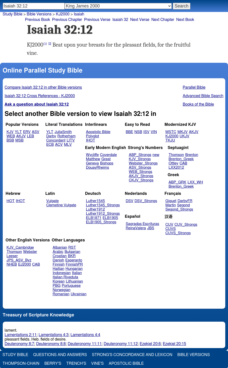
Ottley (173, 163)
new (156, 155)
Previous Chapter (67, 20)
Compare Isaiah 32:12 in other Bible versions (43, 87)
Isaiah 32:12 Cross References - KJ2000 (40, 96)
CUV (169, 224)
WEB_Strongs (140, 172)
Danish (58, 260)
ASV (35, 132)
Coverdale (108, 155)
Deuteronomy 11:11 (85, 344)
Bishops (106, 163)
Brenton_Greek (181, 159)
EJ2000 (24, 264)
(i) (45, 44)
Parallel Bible (194, 87)
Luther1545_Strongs (103, 205)
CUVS (171, 229)
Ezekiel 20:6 (150, 344)
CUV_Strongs (185, 224)
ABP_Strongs (140, 155)
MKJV (182, 132)
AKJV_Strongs (141, 176)
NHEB (11, 264)
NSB (138, 132)
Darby (51, 136)
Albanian (60, 247)
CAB (183, 163)
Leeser (12, 256)
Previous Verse (97, 20)
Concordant (55, 140)
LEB (30, 136)
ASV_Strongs (140, 167)
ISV (146, 132)
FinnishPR (74, 264)
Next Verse (139, 20)
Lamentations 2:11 (21, 335)
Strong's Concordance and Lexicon (132, 355)
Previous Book (37, 20)
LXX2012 (176, 167)
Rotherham (66, 136)
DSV (129, 201)
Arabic (58, 252)
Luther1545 (95, 201)
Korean (59, 281)
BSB (10, 140)
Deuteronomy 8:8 (51, 344)
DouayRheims (97, 167)
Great (106, 159)
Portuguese (71, 286)
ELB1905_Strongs (101, 222)
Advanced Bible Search (203, 96)
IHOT (90, 140)
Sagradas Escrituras (142, 224)
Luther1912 (95, 209)
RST (72, 247)
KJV (9, 132)
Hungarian (74, 269)
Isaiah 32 (120, 20)
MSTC (171, 132)
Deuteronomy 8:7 (19, 344)
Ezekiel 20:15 (174, 344)
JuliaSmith (63, 132)
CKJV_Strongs (141, 180)
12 (49, 44)
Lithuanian (74, 281)
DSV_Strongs (145, 201)
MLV (68, 145)
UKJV (184, 136)
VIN (154, 132)
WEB (10, 136)
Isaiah (79, 14)
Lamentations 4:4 (85, 335)
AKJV (21, 136)
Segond (183, 205)
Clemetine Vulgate (61, 205)
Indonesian (62, 273)
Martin (171, 205)
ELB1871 (93, 218)
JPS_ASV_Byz (18, 260)
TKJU (170, 140)
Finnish (59, 264)
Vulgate (52, 201)
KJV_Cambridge (20, 247)
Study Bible (12, 14)
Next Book (185, 20)
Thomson (176, 155)
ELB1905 (110, 218)
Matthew (93, 159)
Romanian (61, 294)
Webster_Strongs (143, 163)
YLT (18, 132)
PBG (57, 286)
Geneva (92, 163)
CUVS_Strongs (178, 233)
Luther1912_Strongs (103, 214)
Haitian (58, 269)
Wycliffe (92, 155)
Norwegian (61, 290)
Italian (77, 273)
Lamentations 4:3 (53, 335)
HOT (10, 201)
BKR (72, 256)
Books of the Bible (198, 104)
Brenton (191, 155)
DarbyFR (184, 201)
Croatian (60, 256)
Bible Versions (39, 14)
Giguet (171, 201)
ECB (50, 145)
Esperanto (73, 260)
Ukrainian (78, 294)
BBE (129, 132)
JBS (150, 228)
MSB (19, 140)
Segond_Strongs (179, 209)
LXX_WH (195, 182)
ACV (59, 145)
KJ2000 (172, 136)
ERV (27, 132)
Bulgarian (72, 252)
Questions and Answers (60, 355)
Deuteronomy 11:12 (121, 344)
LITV (71, 140)
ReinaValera (136, 228)
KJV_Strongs (140, 159)
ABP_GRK (177, 182)
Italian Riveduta (65, 277)
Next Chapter (162, 20)
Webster (30, 252)
